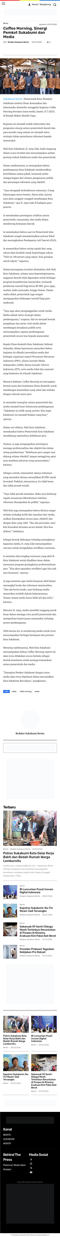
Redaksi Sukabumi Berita (18, 42)
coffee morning (25, 691)
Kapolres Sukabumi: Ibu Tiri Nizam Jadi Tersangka (36, 909)
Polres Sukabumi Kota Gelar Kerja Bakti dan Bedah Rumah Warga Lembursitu (28, 857)
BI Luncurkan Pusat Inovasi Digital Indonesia (36, 891)
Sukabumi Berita (12, 98)
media (37, 691)
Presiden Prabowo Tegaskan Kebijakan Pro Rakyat (37, 951)
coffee (14, 691)
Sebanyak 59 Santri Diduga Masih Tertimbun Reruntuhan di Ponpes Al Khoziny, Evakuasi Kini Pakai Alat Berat (38, 931)
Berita (5, 23)
